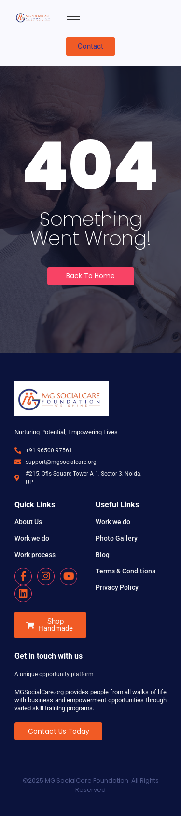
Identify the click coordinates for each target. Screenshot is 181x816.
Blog (103, 554)
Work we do (31, 538)
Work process (35, 554)
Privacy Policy (117, 587)
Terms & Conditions (125, 571)
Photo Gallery (117, 538)
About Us (28, 522)
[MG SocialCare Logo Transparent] (34, 17)
